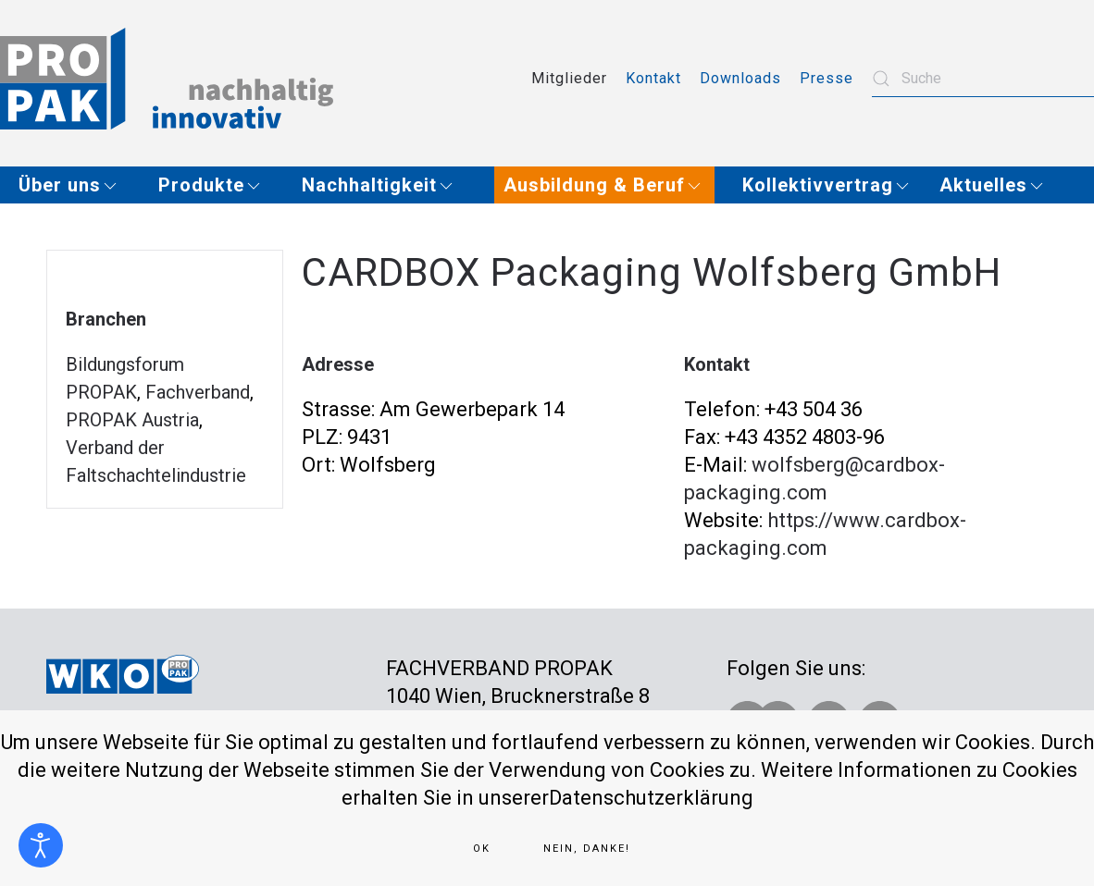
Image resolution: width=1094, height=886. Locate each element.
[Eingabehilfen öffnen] (41, 845)
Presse (826, 78)
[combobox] (983, 78)
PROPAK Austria (132, 420)
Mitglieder (569, 78)
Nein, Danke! (586, 849)
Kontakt (653, 78)
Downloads (740, 78)
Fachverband (197, 392)
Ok (482, 849)
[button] (75, 184)
